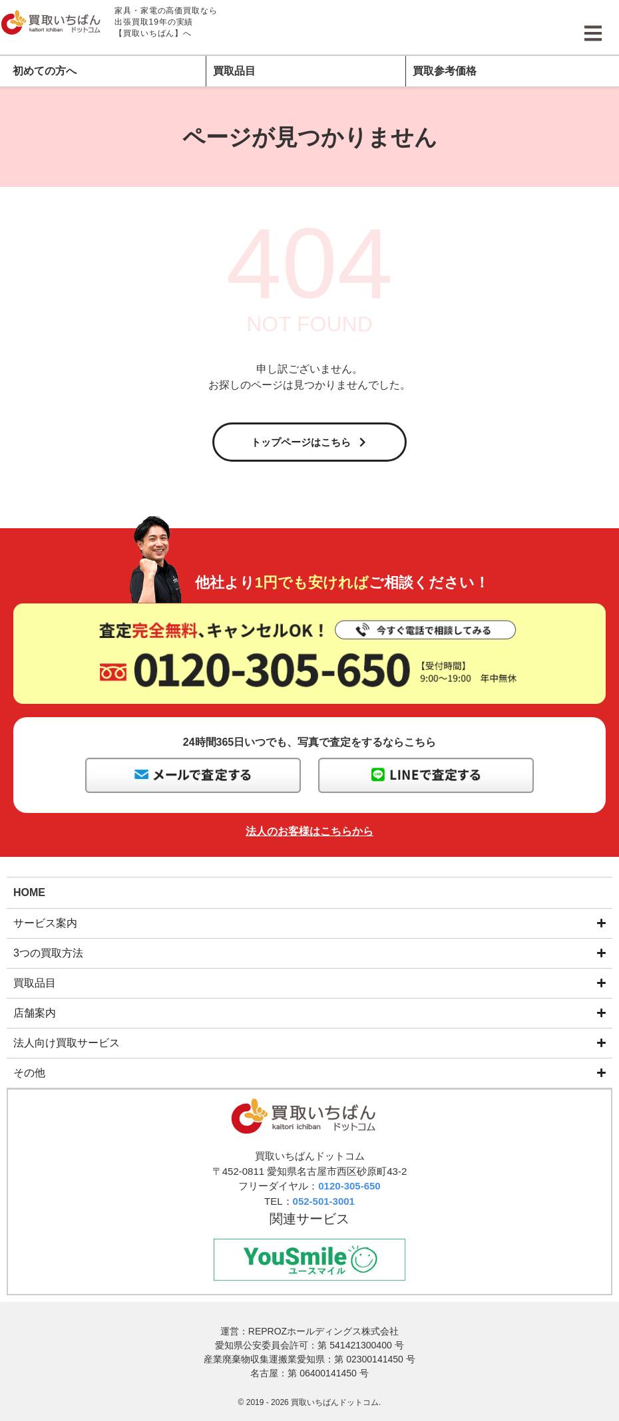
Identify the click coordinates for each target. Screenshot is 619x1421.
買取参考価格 (445, 71)
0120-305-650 (349, 1189)
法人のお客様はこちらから (309, 834)
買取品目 (234, 71)
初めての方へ (45, 71)
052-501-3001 (324, 1204)
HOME (29, 895)
